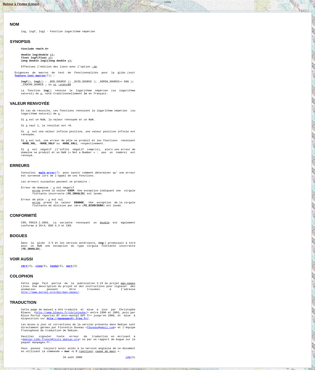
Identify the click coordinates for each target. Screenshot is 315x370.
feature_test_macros (29, 75)
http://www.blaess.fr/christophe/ (61, 312)
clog (39, 266)
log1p (54, 266)
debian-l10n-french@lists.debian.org (51, 339)
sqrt (69, 266)
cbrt (24, 266)
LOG (128, 357)
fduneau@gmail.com (100, 327)
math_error (47, 172)
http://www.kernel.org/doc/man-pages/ (50, 292)
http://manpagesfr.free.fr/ (68, 318)
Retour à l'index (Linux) (21, 4)
